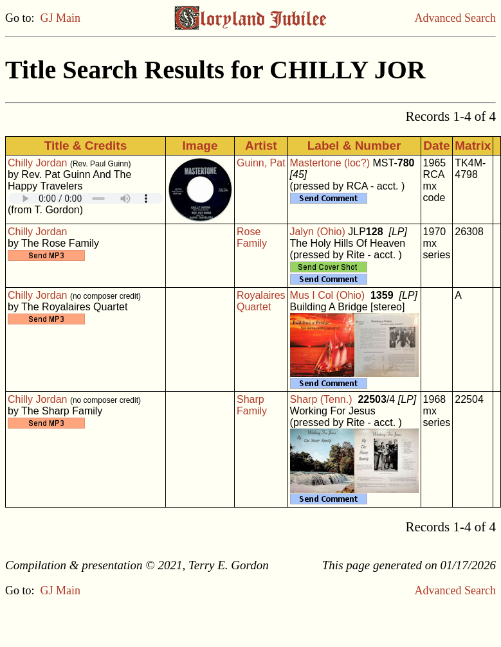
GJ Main (61, 18)
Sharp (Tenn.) (321, 399)
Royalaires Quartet (261, 301)
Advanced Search (455, 18)
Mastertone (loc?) (330, 162)
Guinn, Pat (261, 162)
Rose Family (252, 237)
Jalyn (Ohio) (317, 231)
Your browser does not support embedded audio (85, 198)
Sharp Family (252, 405)
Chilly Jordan (37, 162)
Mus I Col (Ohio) (327, 295)
